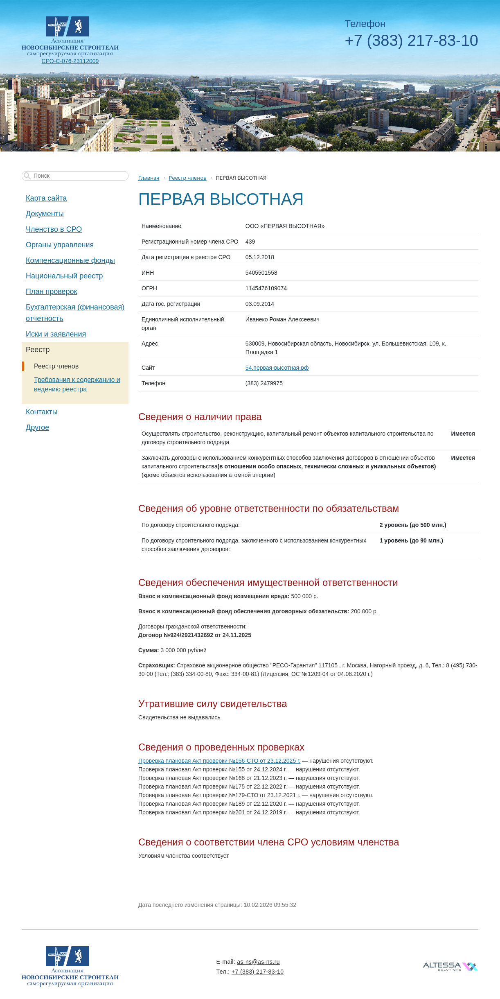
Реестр (38, 350)
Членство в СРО (54, 229)
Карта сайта (46, 198)
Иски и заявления (56, 334)
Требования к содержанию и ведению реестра (77, 384)
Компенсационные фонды (70, 260)
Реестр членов (56, 366)
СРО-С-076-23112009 (70, 61)
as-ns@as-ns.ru (258, 961)
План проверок (51, 291)
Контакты (42, 412)
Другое (37, 427)
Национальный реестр (64, 276)
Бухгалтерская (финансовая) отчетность (75, 313)
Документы (45, 214)
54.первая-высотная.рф (277, 367)
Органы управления (60, 245)
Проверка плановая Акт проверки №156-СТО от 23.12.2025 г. (219, 760)
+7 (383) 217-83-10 (411, 40)
